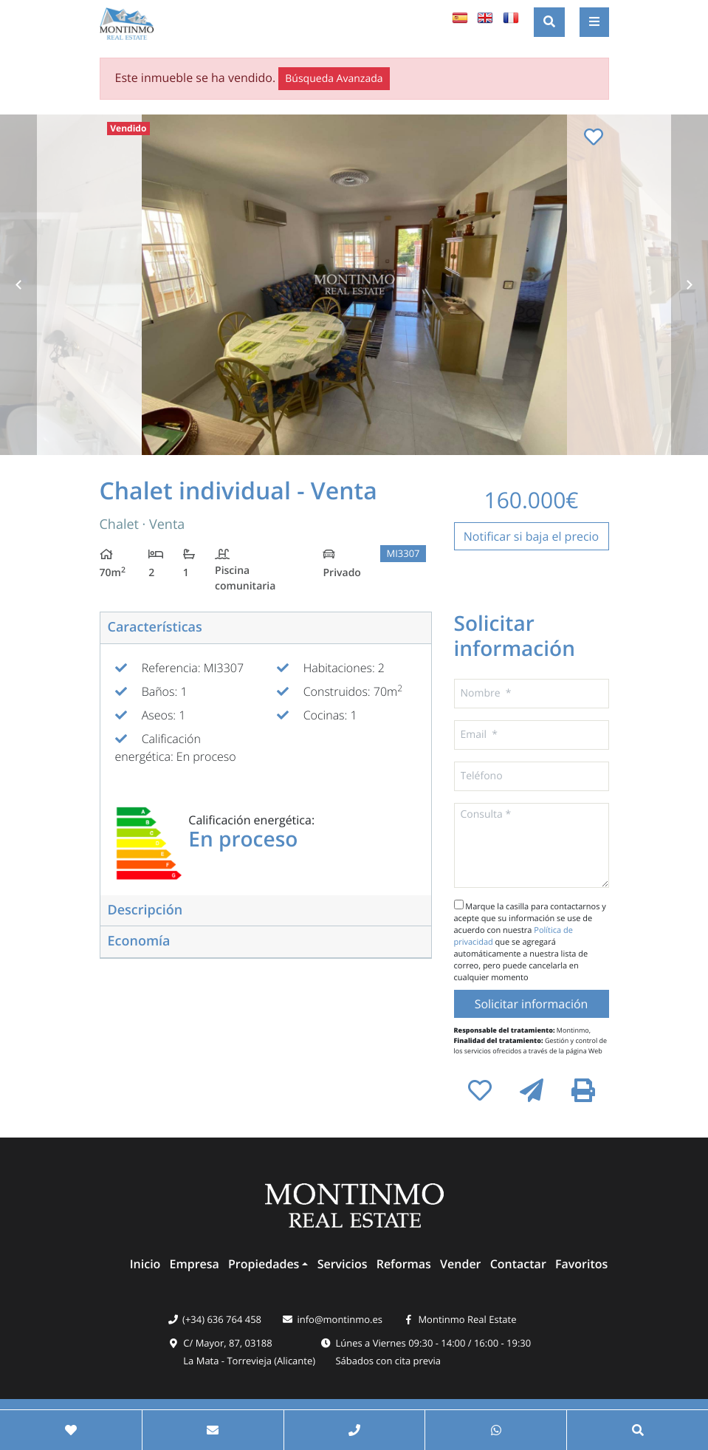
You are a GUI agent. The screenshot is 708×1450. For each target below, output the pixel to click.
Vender (460, 1264)
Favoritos (581, 1264)
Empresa (194, 1264)
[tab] (265, 628)
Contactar (518, 1264)
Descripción (145, 910)
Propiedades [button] (263, 1264)
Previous (18, 284)
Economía (139, 941)
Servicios (342, 1264)
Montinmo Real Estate (467, 1319)
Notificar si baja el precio (531, 536)
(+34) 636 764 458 (221, 1319)
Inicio (145, 1264)
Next (689, 284)
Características (155, 627)
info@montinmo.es (339, 1319)
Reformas (404, 1264)
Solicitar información (531, 1004)
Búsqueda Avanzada (333, 79)
